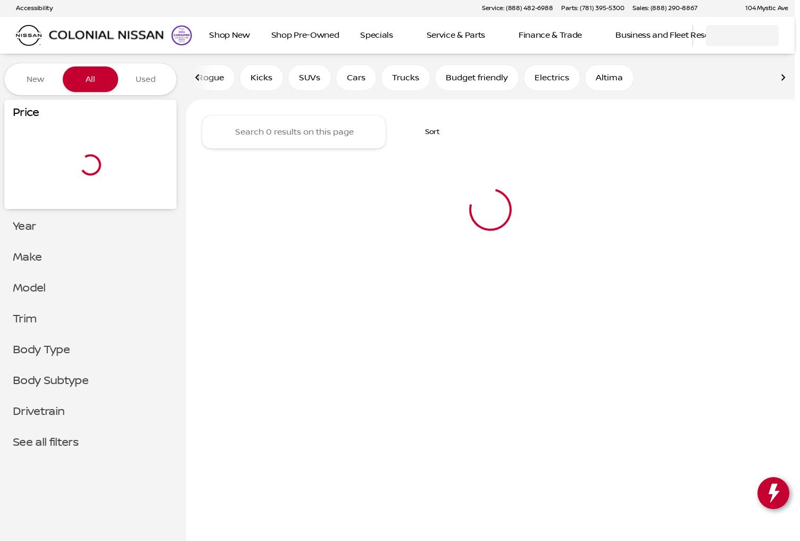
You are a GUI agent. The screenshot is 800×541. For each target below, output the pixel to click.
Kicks (261, 79)
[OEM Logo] (28, 35)
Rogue (210, 79)
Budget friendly (477, 79)
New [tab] (35, 79)
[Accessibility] (29, 8)
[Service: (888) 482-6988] (517, 8)
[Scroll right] (783, 79)
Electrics (552, 79)
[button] (720, 8)
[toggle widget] (773, 493)
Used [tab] (146, 79)
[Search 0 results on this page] (294, 133)
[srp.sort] (426, 133)
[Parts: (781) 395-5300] (592, 8)
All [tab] (90, 79)
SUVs (309, 79)
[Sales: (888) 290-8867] (664, 8)
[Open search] (671, 35)
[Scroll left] (198, 79)
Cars (356, 79)
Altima (609, 79)
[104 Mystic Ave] (762, 8)
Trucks (405, 79)
